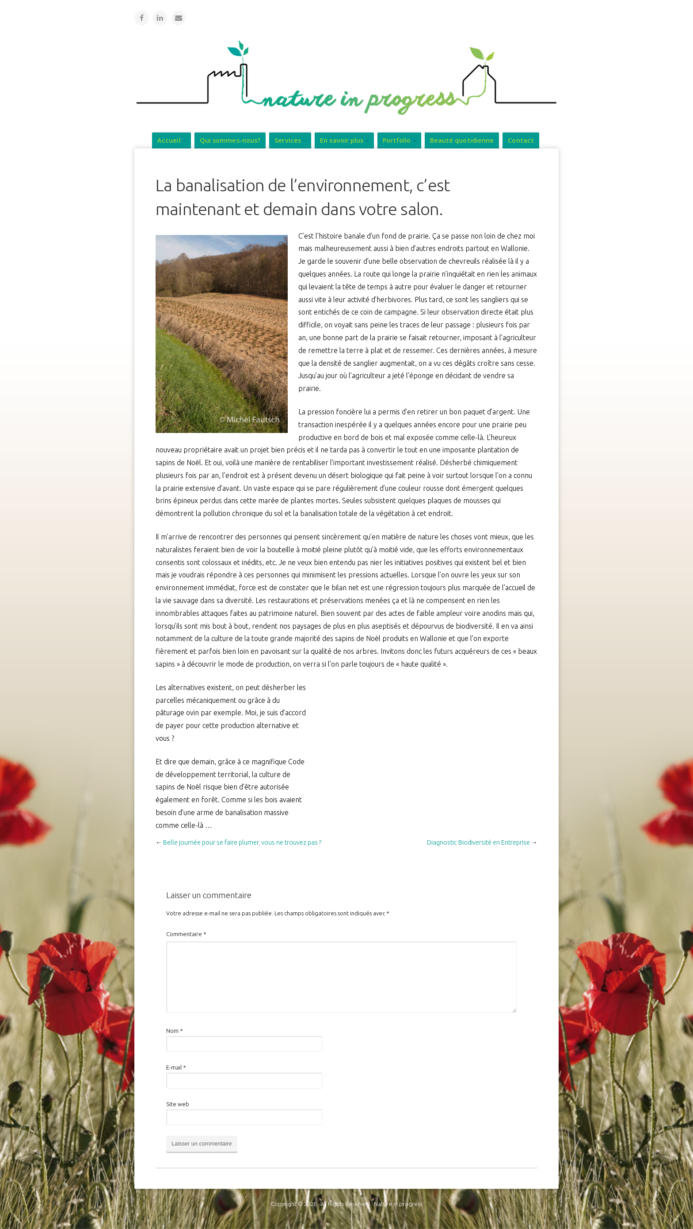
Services (287, 140)
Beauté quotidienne (462, 140)
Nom (174, 1030)
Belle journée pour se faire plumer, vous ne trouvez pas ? (242, 842)
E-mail (176, 1067)
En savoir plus (341, 140)
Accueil (169, 140)
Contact (521, 140)
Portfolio (397, 140)
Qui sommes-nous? (230, 140)
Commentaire (186, 933)
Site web (177, 1103)
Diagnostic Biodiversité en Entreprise (478, 842)
